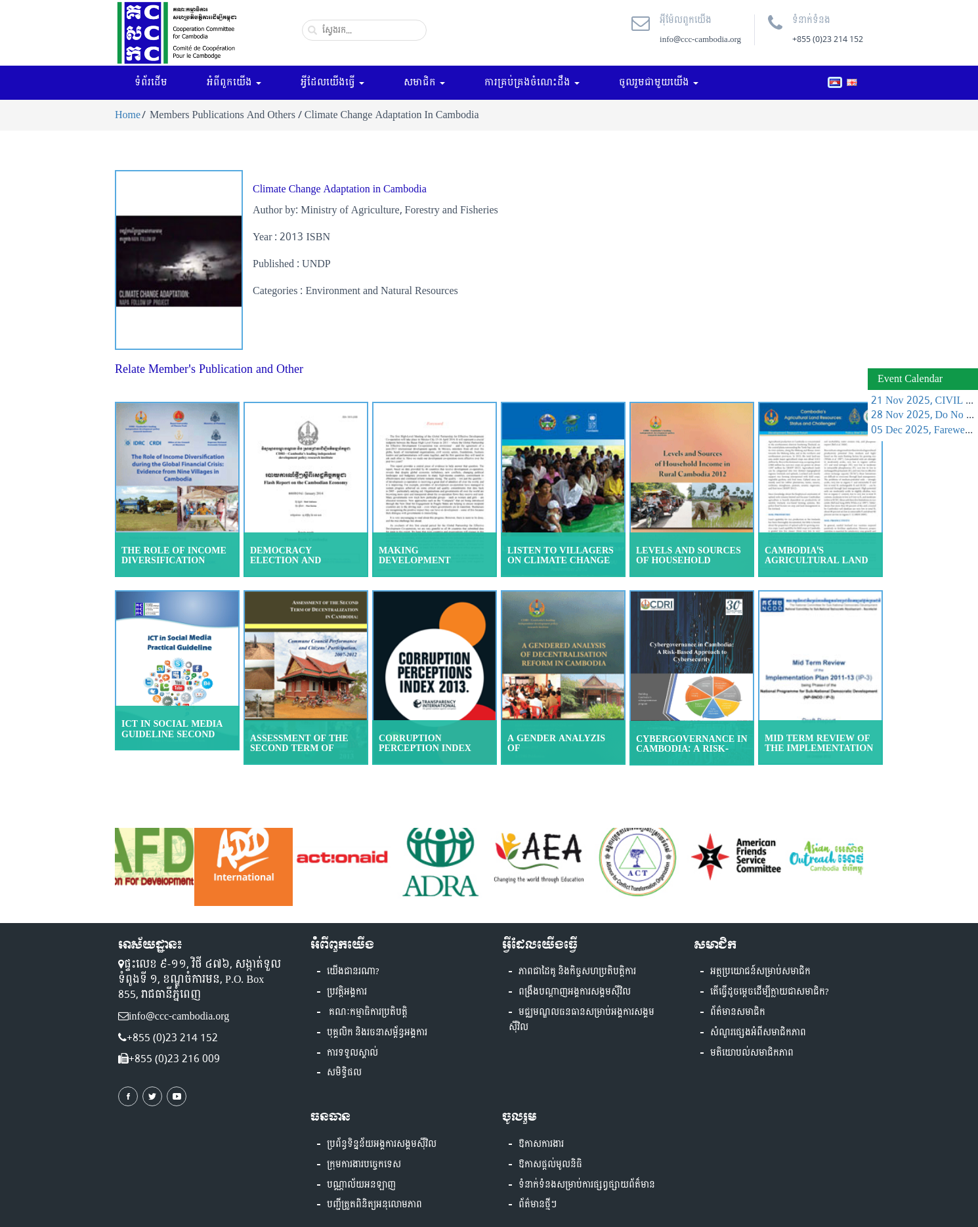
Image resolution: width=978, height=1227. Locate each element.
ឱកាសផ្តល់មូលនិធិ (550, 1165)
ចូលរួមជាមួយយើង (658, 82)
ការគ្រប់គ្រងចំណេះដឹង (532, 82)
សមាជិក (424, 82)
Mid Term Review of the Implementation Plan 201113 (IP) (819, 748)
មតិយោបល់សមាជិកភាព (752, 1053)
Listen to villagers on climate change (560, 555)
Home (127, 114)
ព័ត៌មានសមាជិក (737, 1012)
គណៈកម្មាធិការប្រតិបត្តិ (367, 1012)
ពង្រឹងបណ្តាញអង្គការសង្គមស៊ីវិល (575, 992)
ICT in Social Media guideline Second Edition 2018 (172, 734)
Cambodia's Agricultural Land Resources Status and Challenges (816, 565)
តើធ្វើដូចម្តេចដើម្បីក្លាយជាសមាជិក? (769, 992)
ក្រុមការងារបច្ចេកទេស (364, 1165)
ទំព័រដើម (151, 82)
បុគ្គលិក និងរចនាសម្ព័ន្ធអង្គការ (377, 1033)
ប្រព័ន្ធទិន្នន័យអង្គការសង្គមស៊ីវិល (381, 1144)
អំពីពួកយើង (234, 82)
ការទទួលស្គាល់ (352, 1053)
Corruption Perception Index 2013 (425, 748)
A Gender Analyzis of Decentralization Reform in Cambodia (561, 753)
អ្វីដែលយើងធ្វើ (332, 82)
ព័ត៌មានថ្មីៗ (538, 1205)
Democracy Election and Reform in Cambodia (304, 560)
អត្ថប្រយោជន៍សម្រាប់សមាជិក (760, 971)
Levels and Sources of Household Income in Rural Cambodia (688, 565)
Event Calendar (910, 378)
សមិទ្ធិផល (344, 1073)
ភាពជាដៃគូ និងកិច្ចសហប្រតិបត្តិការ (577, 971)
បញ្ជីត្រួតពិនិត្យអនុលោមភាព (374, 1205)
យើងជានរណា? (353, 971)
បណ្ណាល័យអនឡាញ (361, 1185)
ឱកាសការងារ (541, 1144)
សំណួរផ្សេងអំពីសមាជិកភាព (758, 1033)
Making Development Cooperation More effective (428, 565)
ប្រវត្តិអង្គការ (347, 992)
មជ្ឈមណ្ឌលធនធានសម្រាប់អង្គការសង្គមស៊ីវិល (581, 1019)
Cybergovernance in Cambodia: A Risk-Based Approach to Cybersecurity (692, 754)
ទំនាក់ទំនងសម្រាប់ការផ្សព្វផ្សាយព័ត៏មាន (587, 1185)
